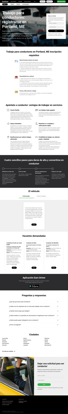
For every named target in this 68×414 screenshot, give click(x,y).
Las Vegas (47, 343)
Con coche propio (26, 4)
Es (54, 1)
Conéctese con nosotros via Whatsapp (23, 402)
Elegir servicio (49, 1)
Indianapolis (26, 343)
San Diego (4, 341)
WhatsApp (6, 178)
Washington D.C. (27, 340)
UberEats (12, 4)
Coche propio (26, 196)
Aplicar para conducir (61, 1)
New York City (48, 345)
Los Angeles (5, 338)
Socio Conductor (13, 1)
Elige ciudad (43, 1)
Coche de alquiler (41, 196)
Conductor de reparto (5, 404)
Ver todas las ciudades (7, 351)
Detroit (46, 341)
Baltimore (47, 338)
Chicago (25, 341)
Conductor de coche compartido (7, 401)
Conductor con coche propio (7, 402)
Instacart (18, 4)
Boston (46, 340)
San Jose (4, 345)
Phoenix (4, 340)
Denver (25, 338)
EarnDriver (5, 1)
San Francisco (5, 343)
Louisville (25, 345)
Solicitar (14, 267)
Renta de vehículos (27, 1)
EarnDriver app (10, 182)
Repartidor (20, 1)
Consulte (34, 224)
